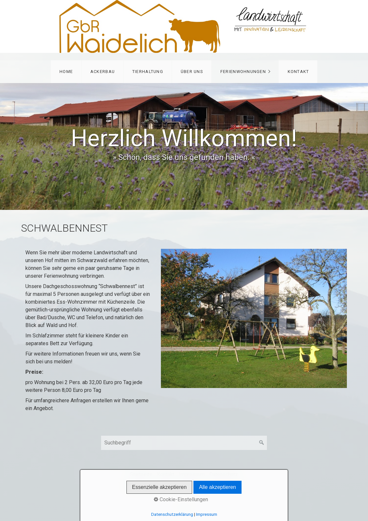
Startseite (141, 474)
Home (66, 71)
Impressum (192, 474)
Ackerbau (102, 71)
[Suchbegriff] (184, 443)
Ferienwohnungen (243, 71)
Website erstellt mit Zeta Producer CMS (194, 485)
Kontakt (298, 71)
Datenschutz (223, 474)
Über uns (192, 71)
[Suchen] (261, 443)
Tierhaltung (147, 71)
